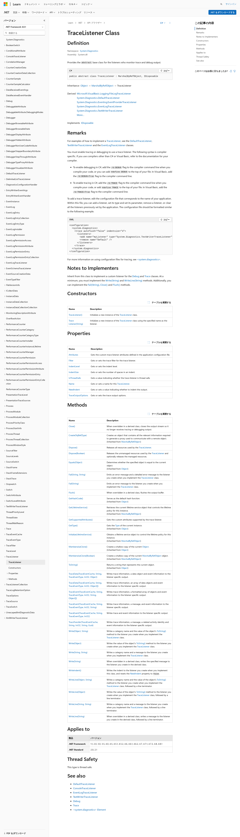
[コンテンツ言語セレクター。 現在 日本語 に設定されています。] (10, 831)
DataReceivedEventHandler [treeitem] (18, 95)
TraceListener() (75, 314)
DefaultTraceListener (141, 140)
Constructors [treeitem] (15, 567)
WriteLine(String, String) (80, 704)
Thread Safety (202, 56)
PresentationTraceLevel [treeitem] (17, 394)
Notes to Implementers (207, 36)
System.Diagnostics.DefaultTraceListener (98, 97)
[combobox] (24, 26)
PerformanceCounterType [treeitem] (18, 389)
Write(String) (112, 280)
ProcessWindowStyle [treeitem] (16, 445)
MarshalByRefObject (102, 85)
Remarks (200, 32)
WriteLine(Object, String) (80, 679)
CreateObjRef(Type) (78, 435)
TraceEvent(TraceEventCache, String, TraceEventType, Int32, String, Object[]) (86, 595)
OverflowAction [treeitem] (13, 318)
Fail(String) (93, 284)
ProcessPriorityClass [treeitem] (15, 422)
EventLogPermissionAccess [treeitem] (18, 240)
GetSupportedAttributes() (81, 519)
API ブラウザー (94, 22)
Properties (201, 44)
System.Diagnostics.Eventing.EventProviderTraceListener (107, 102)
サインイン (231, 3)
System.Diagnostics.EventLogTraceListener (99, 106)
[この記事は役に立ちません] (234, 71)
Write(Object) (75, 643)
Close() (104, 284)
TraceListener (114, 140)
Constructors (202, 40)
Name (71, 383)
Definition (201, 28)
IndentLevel (74, 366)
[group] (120, 238)
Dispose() (73, 447)
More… (80, 114)
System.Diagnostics (89, 50)
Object (84, 85)
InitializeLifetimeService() (80, 534)
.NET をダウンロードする (222, 12)
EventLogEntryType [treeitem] (15, 223)
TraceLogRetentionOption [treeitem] (18, 590)
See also (200, 60)
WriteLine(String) (133, 280)
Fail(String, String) (77, 474)
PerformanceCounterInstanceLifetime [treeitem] (23, 346)
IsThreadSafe (75, 377)
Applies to (201, 52)
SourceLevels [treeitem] (12, 456)
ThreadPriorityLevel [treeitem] (15, 512)
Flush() (116, 284)
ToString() (73, 564)
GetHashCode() (76, 498)
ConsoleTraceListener (84, 788)
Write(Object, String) (78, 631)
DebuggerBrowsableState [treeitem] (18, 128)
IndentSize (74, 372)
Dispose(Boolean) (77, 453)
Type (117, 525)
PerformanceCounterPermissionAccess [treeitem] (24, 363)
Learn (70, 22)
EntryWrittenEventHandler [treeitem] (18, 195)
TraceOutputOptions (78, 395)
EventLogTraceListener (113, 145)
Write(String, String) (78, 652)
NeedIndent (74, 389)
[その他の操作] (170, 22)
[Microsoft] (6, 4)
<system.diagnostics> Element (89, 809)
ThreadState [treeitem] (11, 517)
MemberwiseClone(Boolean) (82, 555)
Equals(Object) (75, 462)
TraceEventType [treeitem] (13, 539)
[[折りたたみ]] (44, 20)
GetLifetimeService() (78, 507)
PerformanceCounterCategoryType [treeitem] (22, 335)
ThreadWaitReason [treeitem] (14, 523)
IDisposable (87, 122)
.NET (80, 22)
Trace (147, 276)
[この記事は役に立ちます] (231, 71)
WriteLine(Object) (77, 691)
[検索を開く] (221, 4)
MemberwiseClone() (78, 546)
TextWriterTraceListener (79, 145)
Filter (71, 360)
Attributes (73, 354)
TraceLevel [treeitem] (11, 550)
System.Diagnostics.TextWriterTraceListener (100, 110)
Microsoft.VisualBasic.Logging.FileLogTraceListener (104, 93)
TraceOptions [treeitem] (12, 595)
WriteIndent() (75, 670)
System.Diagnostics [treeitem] (15, 39)
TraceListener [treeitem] (15, 562)
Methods (200, 48)
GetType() (73, 525)
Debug (135, 276)
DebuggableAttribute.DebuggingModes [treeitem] (24, 112)
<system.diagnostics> (148, 259)
